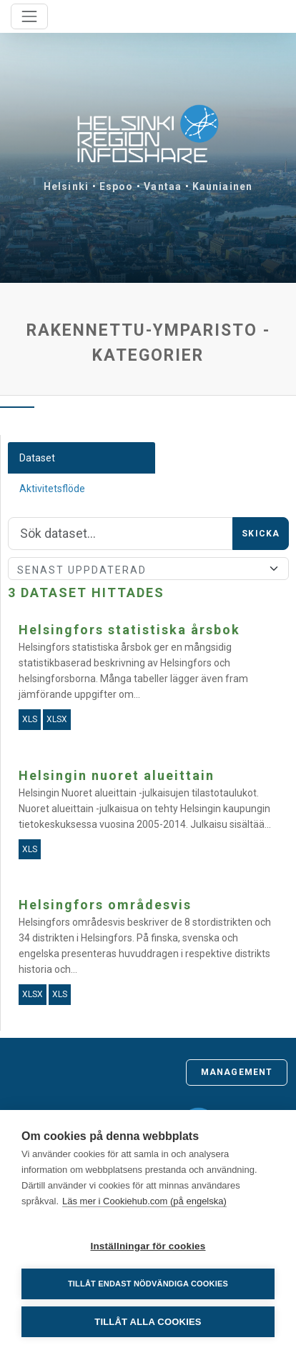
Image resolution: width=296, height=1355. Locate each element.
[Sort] (148, 568)
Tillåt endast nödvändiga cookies (148, 1283)
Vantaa (163, 186)
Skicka (261, 534)
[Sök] (120, 533)
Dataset (37, 458)
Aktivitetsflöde (52, 488)
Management (236, 1072)
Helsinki (66, 186)
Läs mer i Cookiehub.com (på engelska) (144, 1201)
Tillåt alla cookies (147, 1321)
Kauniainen (222, 186)
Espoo (116, 186)
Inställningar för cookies (147, 1246)
